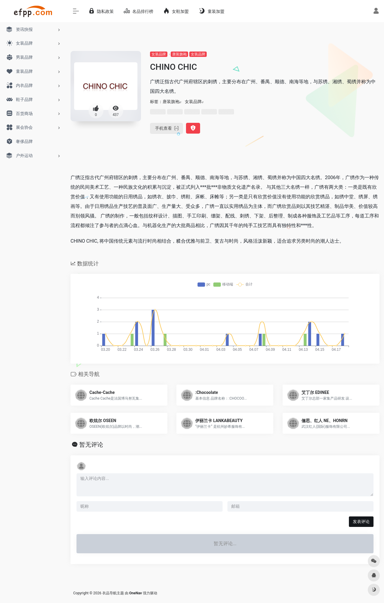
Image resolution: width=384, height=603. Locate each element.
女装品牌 (159, 54)
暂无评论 (91, 444)
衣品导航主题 (113, 593)
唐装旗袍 (179, 54)
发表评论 (361, 521)
